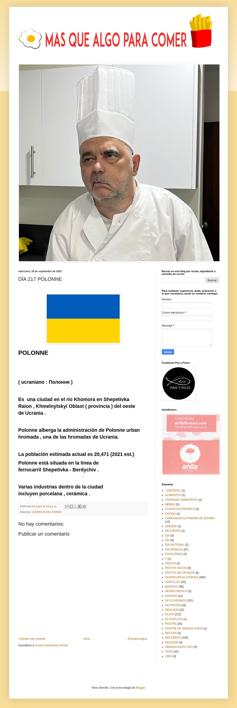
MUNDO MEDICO (176, 591)
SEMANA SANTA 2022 (179, 647)
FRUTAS (170, 563)
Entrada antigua (137, 638)
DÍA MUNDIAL (174, 549)
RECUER (171, 633)
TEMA (169, 651)
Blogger (140, 687)
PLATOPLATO (174, 619)
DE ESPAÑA (173, 530)
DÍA (167, 540)
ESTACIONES (174, 554)
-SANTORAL (173, 490)
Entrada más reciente (32, 638)
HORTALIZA (172, 582)
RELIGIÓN (171, 642)
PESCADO (172, 609)
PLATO (169, 614)
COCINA (170, 513)
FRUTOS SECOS (176, 568)
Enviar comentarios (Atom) (52, 645)
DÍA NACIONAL (174, 544)
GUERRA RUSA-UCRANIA (47, 512)
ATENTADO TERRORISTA (181, 499)
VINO (168, 656)
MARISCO (171, 586)
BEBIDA (170, 504)
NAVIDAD (171, 596)
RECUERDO (173, 637)
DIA (167, 535)
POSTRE (170, 623)
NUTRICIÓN (172, 605)
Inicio (86, 638)
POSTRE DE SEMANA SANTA (184, 628)
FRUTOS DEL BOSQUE (180, 572)
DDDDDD (171, 526)
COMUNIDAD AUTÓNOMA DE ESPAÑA (189, 518)
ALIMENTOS (173, 495)
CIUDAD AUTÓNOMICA (180, 509)
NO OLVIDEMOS (175, 600)
